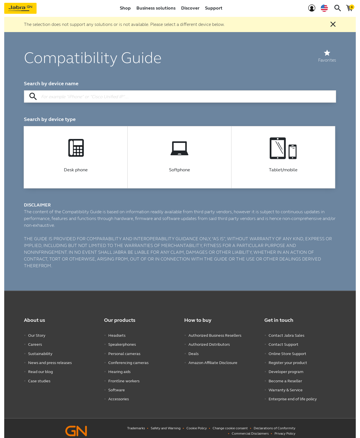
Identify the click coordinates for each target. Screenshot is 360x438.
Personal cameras (124, 352)
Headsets (116, 335)
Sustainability (40, 352)
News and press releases (50, 360)
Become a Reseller (285, 377)
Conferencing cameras (128, 360)
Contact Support (283, 343)
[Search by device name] (180, 96)
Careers (35, 343)
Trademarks (136, 423)
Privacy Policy (284, 428)
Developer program (286, 369)
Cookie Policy (196, 423)
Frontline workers (124, 377)
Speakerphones (122, 343)
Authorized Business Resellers (214, 335)
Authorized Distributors (209, 343)
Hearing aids (119, 369)
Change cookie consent (230, 423)
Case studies (39, 377)
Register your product (288, 360)
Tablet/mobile (283, 169)
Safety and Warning (166, 423)
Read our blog (40, 369)
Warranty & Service (286, 385)
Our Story (36, 335)
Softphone (179, 169)
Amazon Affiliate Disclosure (212, 360)
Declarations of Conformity (274, 423)
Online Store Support (287, 352)
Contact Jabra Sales (286, 335)
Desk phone (76, 169)
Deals (193, 352)
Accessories (118, 394)
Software (116, 385)
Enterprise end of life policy (293, 394)
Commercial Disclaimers (250, 428)
